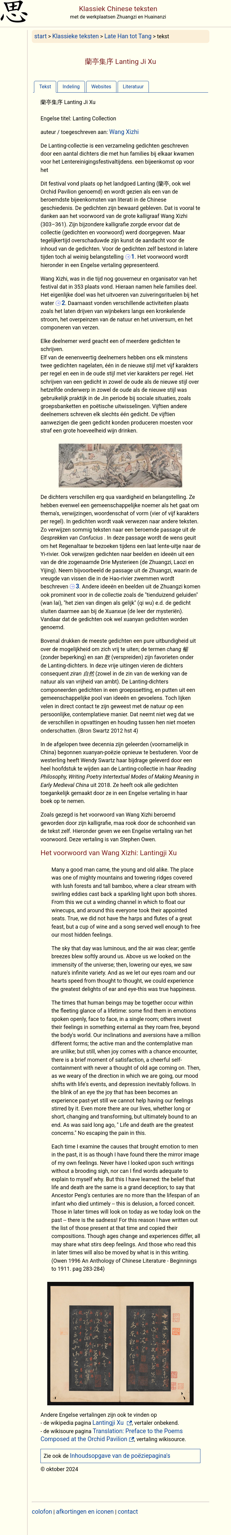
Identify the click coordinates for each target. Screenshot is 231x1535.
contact (128, 1511)
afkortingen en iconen (85, 1511)
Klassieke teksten (75, 36)
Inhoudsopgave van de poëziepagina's (120, 1455)
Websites (101, 87)
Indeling (71, 87)
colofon (42, 1511)
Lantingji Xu (108, 1422)
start (40, 36)
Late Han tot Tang (128, 36)
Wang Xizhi (124, 132)
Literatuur (133, 87)
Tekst (45, 87)
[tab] (45, 86)
